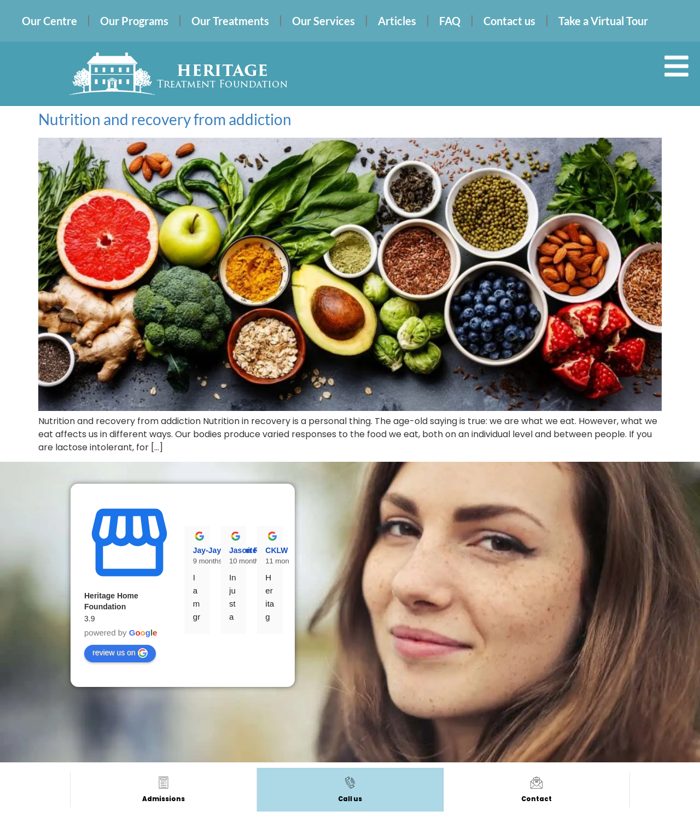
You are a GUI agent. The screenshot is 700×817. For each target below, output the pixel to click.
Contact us (509, 20)
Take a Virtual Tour (603, 20)
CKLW (276, 550)
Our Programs (134, 20)
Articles (397, 20)
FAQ (449, 20)
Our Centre (49, 20)
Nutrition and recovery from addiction (164, 119)
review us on (120, 653)
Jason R (244, 550)
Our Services (323, 20)
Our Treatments (230, 20)
